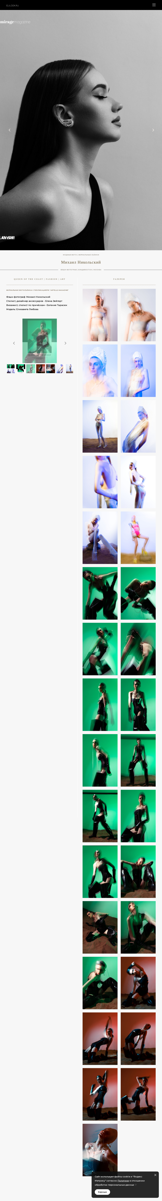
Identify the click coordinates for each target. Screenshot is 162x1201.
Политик (123, 1180)
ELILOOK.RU (12, 5)
